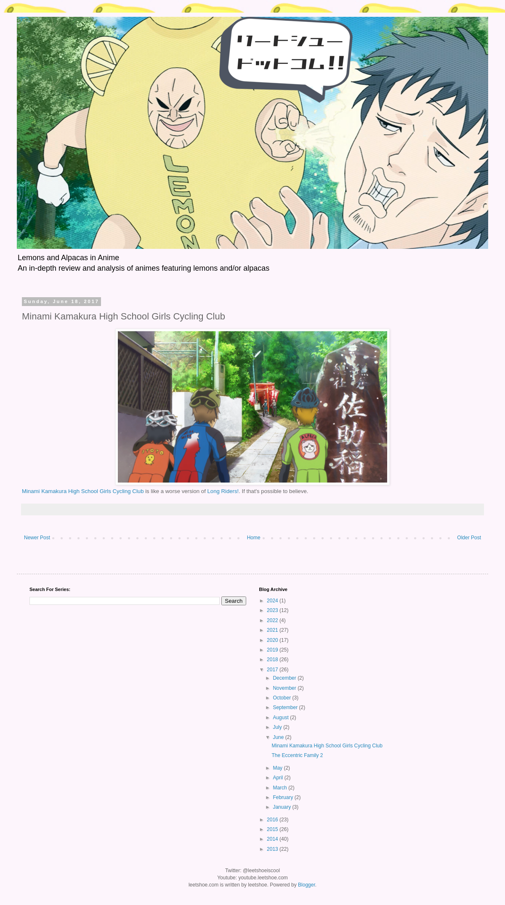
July (278, 727)
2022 (273, 620)
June (279, 737)
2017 (273, 670)
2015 (273, 829)
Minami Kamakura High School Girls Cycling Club (83, 491)
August (281, 717)
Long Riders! (223, 491)
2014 (273, 839)
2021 (273, 630)
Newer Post (37, 538)
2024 (273, 601)
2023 (273, 610)
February (283, 797)
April (278, 778)
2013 (273, 849)
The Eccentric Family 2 (297, 755)
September (286, 707)
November (285, 688)
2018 (273, 659)
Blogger (306, 885)
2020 (273, 640)
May (278, 768)
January (282, 807)
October (282, 698)
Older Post (469, 538)
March (280, 788)
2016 (273, 820)
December (285, 678)
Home (253, 538)
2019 (273, 650)
